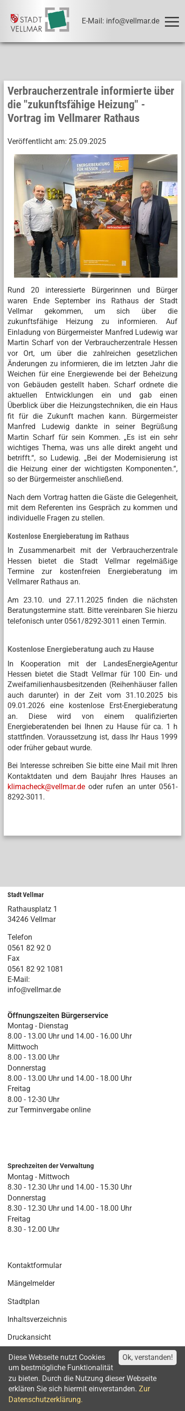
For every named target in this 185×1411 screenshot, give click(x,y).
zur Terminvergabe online (49, 1109)
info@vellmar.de (34, 989)
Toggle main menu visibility (173, 18)
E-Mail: (18, 979)
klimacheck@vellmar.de (46, 786)
